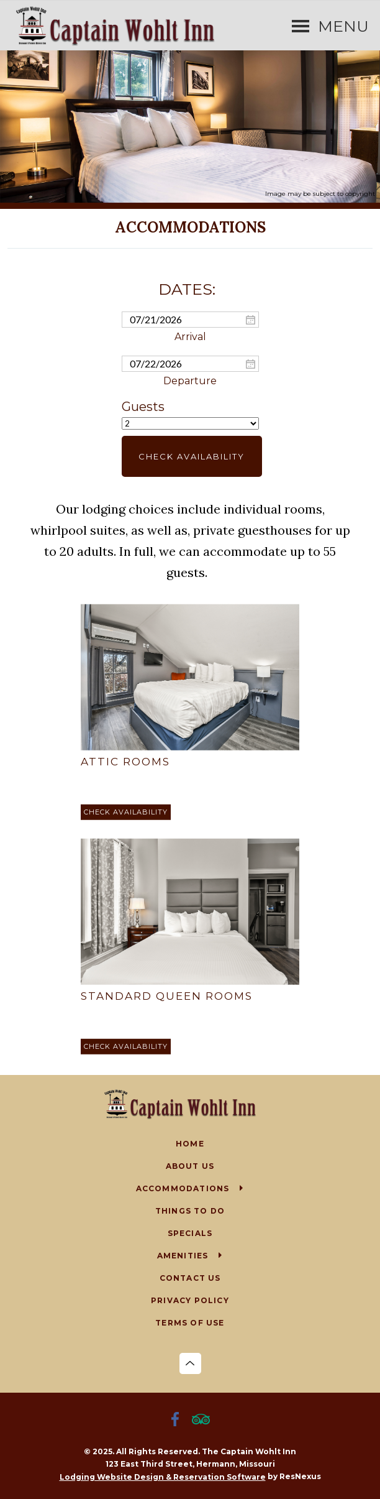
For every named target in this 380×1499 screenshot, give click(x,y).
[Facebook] (177, 1420)
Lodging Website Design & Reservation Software (163, 1477)
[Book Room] (126, 812)
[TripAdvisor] (203, 1420)
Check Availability (191, 456)
